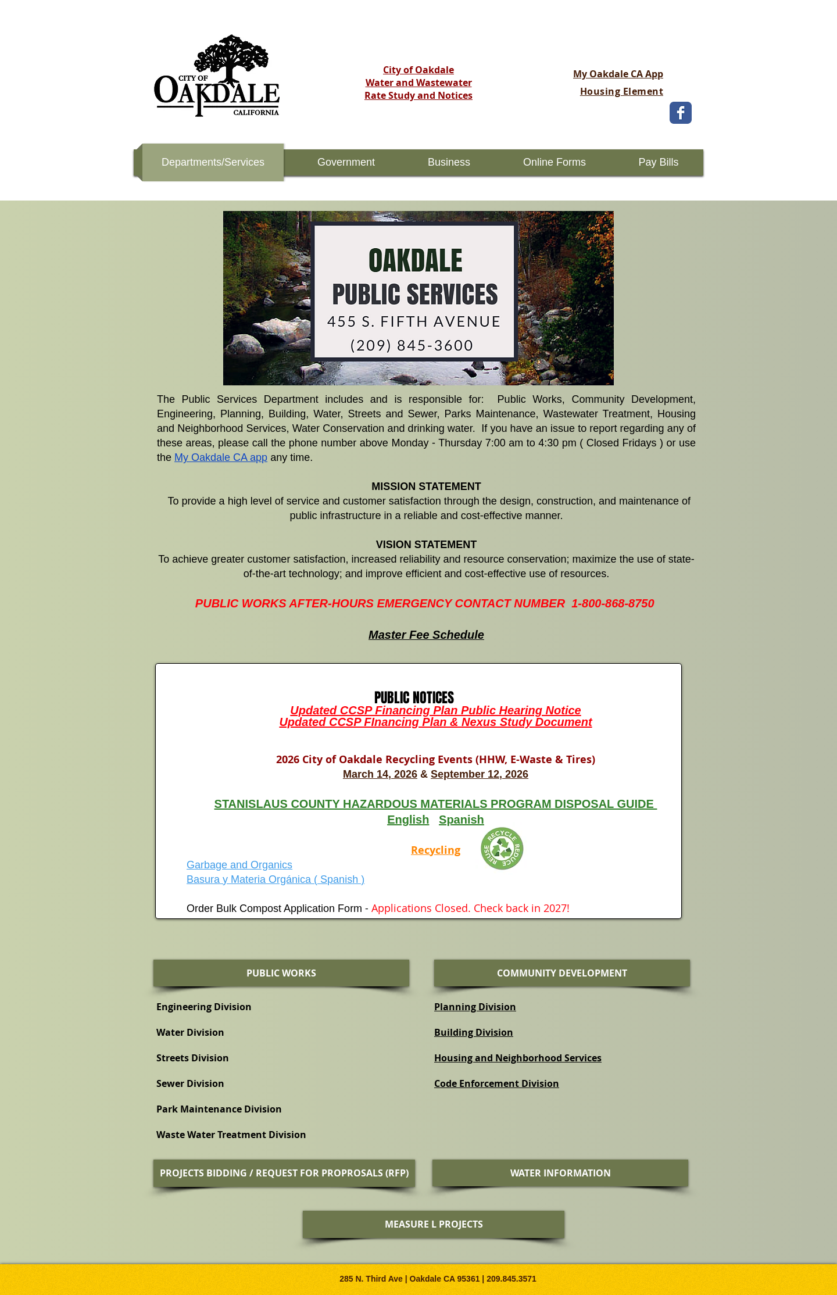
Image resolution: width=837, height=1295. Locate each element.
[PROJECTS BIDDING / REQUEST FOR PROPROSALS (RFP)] (284, 1173)
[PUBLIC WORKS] (281, 973)
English (408, 819)
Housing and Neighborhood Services (518, 1057)
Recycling (435, 850)
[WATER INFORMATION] (560, 1173)
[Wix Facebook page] (681, 113)
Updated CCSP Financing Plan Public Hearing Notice (435, 710)
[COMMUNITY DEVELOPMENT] (562, 973)
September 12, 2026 (479, 774)
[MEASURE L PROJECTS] (433, 1224)
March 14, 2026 (380, 774)
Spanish (461, 819)
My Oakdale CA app (220, 457)
